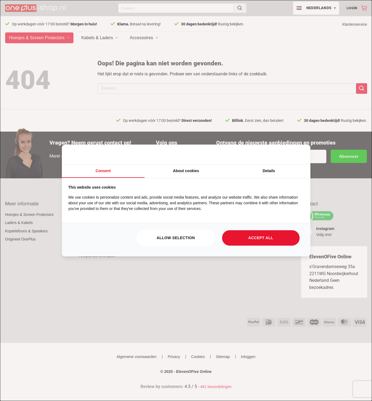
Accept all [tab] (260, 238)
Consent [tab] (103, 171)
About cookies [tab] (186, 171)
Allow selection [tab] (176, 238)
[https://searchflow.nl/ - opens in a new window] (297, 154)
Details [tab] (269, 171)
